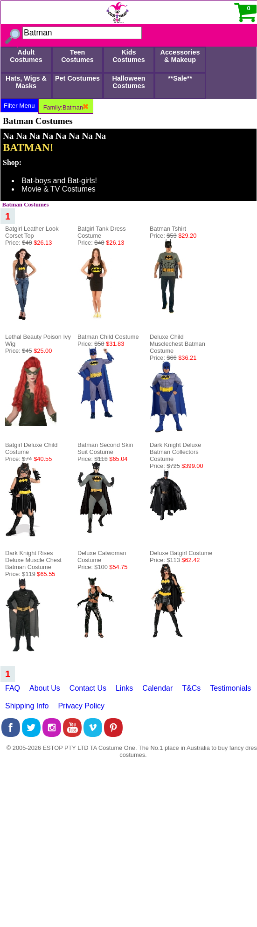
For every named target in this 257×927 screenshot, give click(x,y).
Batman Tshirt (168, 228)
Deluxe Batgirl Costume (181, 552)
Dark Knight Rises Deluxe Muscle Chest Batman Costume (33, 559)
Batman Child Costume (108, 336)
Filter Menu (19, 105)
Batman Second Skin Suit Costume (105, 448)
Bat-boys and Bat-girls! (59, 181)
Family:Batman (65, 107)
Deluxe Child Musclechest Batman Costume (177, 343)
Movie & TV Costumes (58, 189)
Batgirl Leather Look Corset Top (32, 232)
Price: (28, 242)
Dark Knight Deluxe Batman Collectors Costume (175, 451)
